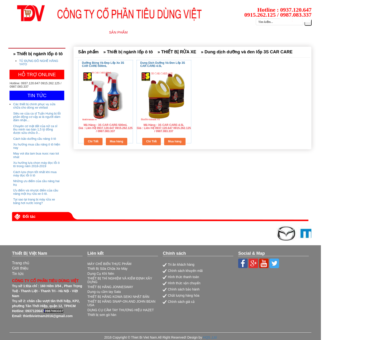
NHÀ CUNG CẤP (151, 32)
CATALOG (283, 32)
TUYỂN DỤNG (253, 32)
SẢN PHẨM (118, 32)
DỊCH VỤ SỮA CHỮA (191, 32)
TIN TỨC (225, 32)
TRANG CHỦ (60, 32)
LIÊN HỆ (307, 32)
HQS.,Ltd (210, 337)
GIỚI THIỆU (90, 32)
